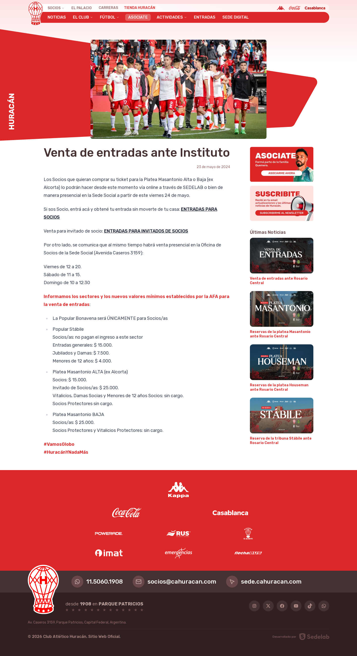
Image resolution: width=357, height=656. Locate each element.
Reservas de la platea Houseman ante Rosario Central (279, 387)
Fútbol (109, 17)
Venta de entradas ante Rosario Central (279, 280)
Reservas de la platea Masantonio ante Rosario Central (280, 334)
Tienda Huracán (139, 8)
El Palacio (81, 8)
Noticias (57, 17)
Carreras (108, 8)
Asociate (138, 17)
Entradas (204, 17)
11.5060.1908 (97, 582)
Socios (56, 8)
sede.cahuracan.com (263, 582)
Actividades (172, 17)
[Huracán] (35, 13)
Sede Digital (235, 17)
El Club (83, 17)
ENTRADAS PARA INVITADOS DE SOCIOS (146, 231)
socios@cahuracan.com (174, 582)
